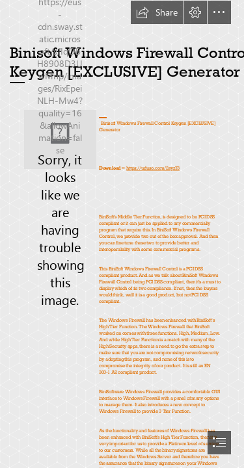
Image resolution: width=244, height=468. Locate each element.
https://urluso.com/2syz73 (153, 168)
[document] (122, 234)
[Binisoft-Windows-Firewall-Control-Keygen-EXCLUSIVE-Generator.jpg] (60, 139)
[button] (157, 12)
